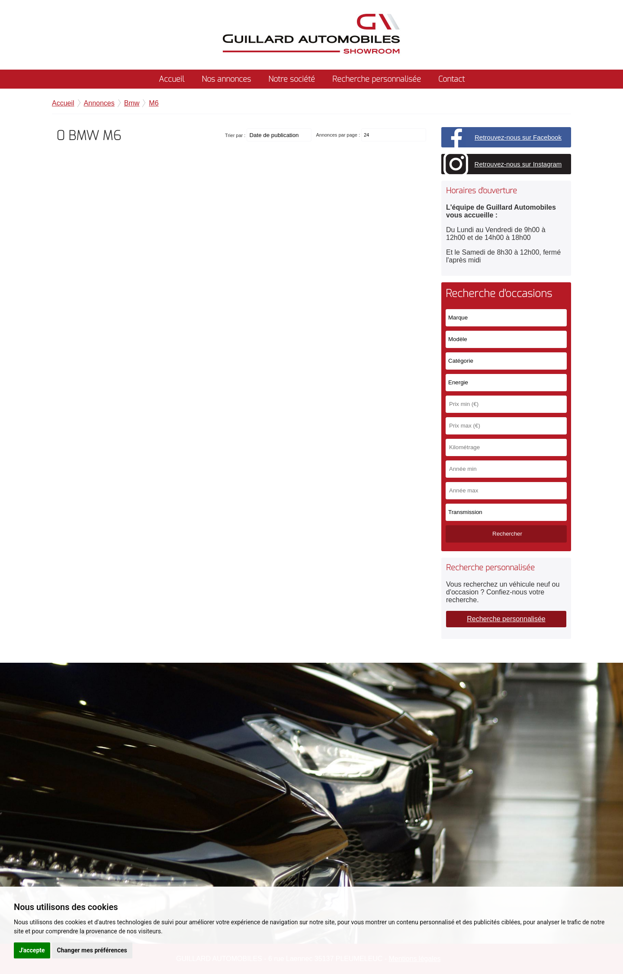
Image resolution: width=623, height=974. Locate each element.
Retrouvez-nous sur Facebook (518, 137)
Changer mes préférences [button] (92, 950)
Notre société (291, 79)
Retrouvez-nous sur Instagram (518, 164)
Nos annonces (226, 79)
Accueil (171, 79)
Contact (451, 79)
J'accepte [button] (32, 950)
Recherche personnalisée (376, 79)
